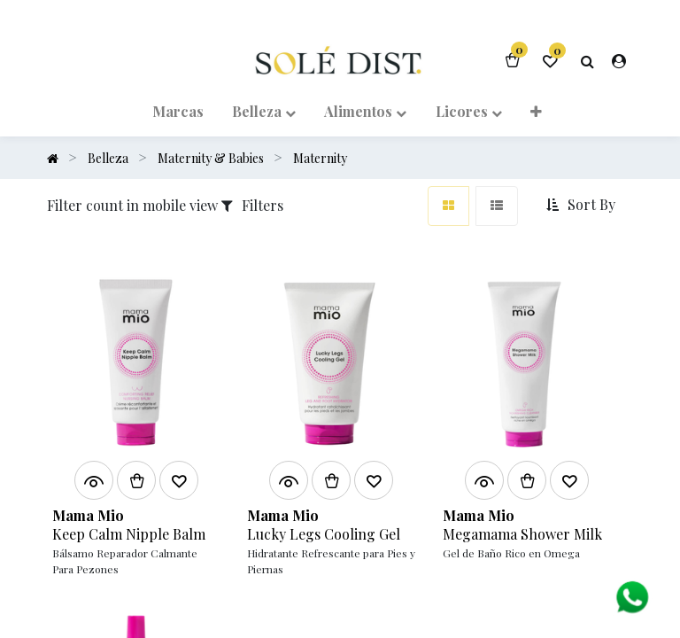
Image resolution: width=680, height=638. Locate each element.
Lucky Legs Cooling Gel (323, 533)
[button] (536, 110)
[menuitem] (178, 110)
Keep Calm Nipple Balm (128, 533)
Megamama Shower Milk (522, 533)
